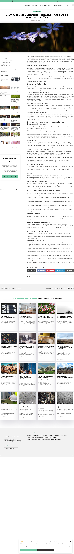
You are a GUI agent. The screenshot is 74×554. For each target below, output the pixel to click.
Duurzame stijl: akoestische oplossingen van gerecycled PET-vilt (26, 347)
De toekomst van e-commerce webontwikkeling (9, 347)
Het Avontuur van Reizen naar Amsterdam (9, 377)
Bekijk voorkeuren (63, 549)
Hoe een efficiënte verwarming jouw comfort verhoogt (26, 377)
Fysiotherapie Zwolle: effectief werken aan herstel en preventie (4, 146)
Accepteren (28, 549)
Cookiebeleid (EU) (69, 455)
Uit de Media (27, 5)
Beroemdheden (36, 435)
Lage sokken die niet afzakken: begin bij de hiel (15, 82)
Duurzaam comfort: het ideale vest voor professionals (9, 406)
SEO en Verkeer (4, 71)
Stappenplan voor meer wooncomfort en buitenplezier (15, 120)
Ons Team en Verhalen (45, 5)
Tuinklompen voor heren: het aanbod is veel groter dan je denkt (15, 146)
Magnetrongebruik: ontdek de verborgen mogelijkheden (46, 347)
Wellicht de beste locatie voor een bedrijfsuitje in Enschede (4, 128)
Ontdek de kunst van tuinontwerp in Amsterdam (45, 317)
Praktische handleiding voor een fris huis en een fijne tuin (4, 137)
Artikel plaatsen (58, 5)
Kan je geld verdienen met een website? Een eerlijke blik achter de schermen (44, 439)
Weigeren (46, 549)
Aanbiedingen (37, 11)
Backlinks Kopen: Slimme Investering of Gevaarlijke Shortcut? (45, 437)
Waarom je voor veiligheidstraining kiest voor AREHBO (4, 96)
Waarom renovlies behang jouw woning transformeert (64, 317)
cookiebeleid (66, 546)
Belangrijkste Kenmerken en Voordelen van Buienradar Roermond (10, 64)
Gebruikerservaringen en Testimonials (9, 69)
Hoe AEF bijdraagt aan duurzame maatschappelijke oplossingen (64, 347)
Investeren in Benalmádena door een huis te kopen (26, 317)
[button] (70, 541)
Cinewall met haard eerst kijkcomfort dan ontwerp (4, 79)
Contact (66, 5)
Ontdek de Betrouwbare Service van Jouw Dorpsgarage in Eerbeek (46, 407)
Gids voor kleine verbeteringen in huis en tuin (15, 137)
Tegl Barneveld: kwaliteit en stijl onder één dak (64, 406)
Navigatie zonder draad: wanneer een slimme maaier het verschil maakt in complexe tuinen (15, 101)
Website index (59, 455)
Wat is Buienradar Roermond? (7, 60)
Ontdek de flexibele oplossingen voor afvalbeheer (65, 377)
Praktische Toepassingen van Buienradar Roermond (9, 67)
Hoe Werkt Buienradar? (6, 62)
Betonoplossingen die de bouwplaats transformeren (26, 406)
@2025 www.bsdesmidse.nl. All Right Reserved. (10, 454)
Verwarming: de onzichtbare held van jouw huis (46, 377)
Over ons (50, 435)
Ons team (56, 435)
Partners (34, 5)
